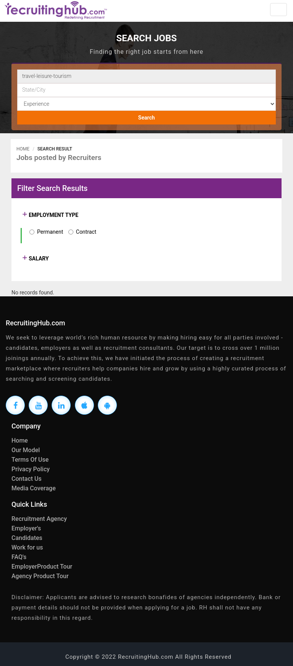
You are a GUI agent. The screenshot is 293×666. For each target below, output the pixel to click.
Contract (86, 232)
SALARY (38, 258)
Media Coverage (33, 488)
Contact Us (26, 478)
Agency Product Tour (40, 576)
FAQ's (18, 557)
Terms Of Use (30, 459)
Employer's (26, 528)
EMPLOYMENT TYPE (53, 215)
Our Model (25, 450)
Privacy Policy (30, 469)
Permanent (50, 232)
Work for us (27, 547)
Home (22, 149)
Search (146, 118)
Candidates (26, 538)
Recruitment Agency (39, 518)
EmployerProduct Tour (41, 566)
